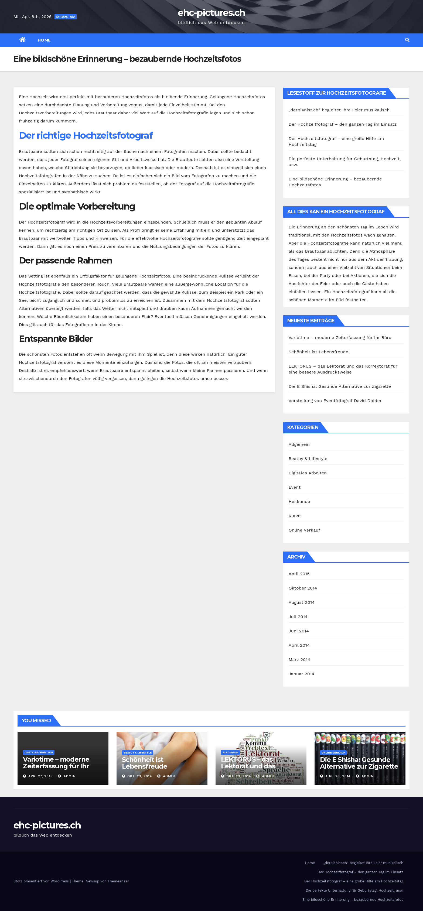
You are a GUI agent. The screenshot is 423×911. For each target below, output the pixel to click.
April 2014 (299, 645)
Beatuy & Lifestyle (308, 458)
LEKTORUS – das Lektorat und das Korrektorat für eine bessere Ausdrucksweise (260, 769)
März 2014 (299, 659)
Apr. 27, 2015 (40, 776)
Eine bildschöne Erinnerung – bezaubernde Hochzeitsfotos (352, 900)
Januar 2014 (302, 673)
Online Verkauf (304, 530)
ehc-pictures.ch (211, 12)
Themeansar (118, 881)
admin (67, 776)
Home (44, 40)
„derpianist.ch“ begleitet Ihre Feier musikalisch (339, 109)
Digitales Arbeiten (308, 472)
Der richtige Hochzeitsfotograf (86, 135)
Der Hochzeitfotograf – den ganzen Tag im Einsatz (343, 124)
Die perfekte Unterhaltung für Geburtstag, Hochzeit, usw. (354, 890)
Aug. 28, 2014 (338, 776)
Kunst (295, 515)
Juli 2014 (298, 616)
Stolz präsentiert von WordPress (41, 881)
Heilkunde (299, 501)
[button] (407, 40)
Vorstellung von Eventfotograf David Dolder (335, 400)
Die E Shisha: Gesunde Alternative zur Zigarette (340, 386)
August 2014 (302, 602)
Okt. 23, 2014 (139, 776)
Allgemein (299, 444)
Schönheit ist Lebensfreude (318, 351)
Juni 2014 (299, 630)
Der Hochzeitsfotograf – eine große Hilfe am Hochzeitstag (353, 881)
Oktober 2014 (303, 588)
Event (295, 487)
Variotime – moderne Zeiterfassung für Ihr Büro (340, 337)
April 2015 (299, 573)
